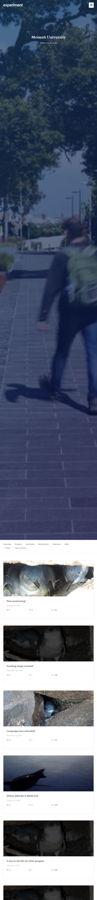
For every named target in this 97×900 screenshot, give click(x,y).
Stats (67, 544)
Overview (7, 544)
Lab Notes (30, 544)
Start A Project (21, 548)
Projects (18, 544)
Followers (57, 544)
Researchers (43, 544)
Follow (7, 548)
